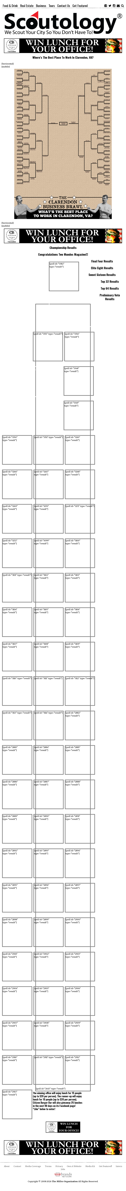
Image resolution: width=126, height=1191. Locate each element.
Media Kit (90, 1166)
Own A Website (74, 1166)
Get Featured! (105, 1166)
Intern (119, 1166)
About (7, 1166)
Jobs (63, 1169)
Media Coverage (33, 1166)
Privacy (59, 1166)
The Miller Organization (65, 1181)
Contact (17, 1166)
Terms (48, 1166)
